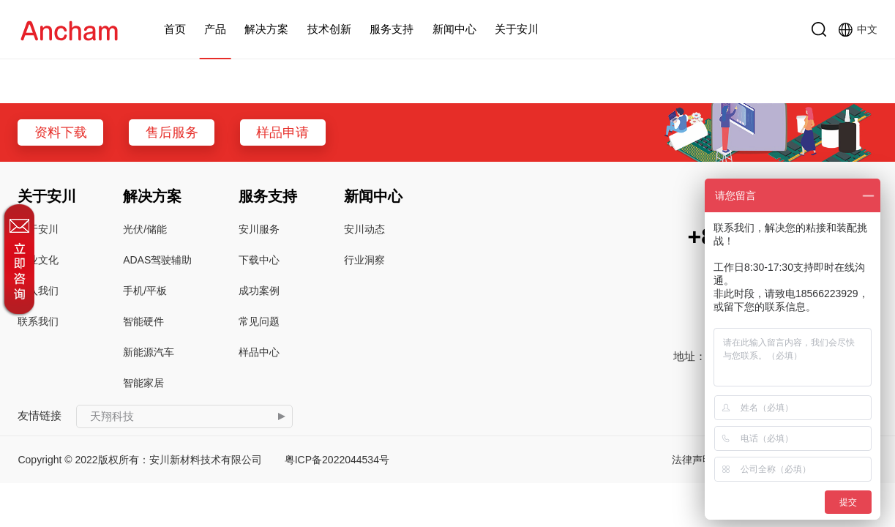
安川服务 (259, 229)
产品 (215, 29)
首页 (175, 29)
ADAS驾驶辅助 (157, 260)
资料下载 (60, 132)
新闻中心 (454, 29)
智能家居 (143, 383)
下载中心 (259, 260)
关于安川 (517, 29)
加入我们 (38, 290)
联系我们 (38, 321)
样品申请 (282, 132)
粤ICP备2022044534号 (337, 460)
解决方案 (266, 29)
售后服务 (172, 132)
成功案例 (259, 290)
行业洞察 (364, 260)
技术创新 (329, 29)
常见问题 (259, 321)
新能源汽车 (148, 352)
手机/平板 (145, 290)
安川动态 (364, 229)
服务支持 (391, 29)
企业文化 (38, 260)
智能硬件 (143, 321)
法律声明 (692, 460)
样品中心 (259, 352)
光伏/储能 (145, 229)
